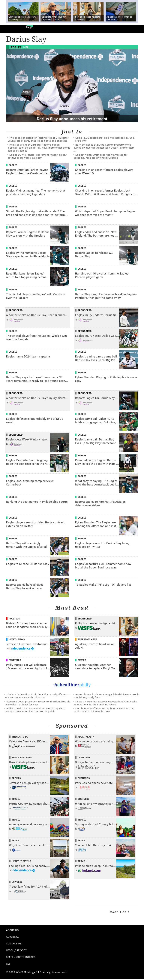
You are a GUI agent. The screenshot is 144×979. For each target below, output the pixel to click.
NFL (25, 47)
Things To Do (20, 736)
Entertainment (87, 639)
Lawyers (17, 882)
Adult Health (86, 736)
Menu (138, 29)
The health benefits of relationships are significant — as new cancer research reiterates (37, 696)
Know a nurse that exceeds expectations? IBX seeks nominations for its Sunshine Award (105, 703)
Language (84, 757)
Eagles (16, 47)
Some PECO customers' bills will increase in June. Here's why (104, 139)
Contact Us (13, 943)
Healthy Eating (21, 861)
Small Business (22, 757)
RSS (8, 963)
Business (83, 799)
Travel (16, 799)
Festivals (15, 660)
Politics (14, 618)
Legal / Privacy (16, 950)
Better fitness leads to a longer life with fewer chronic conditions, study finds (106, 696)
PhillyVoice (9, 29)
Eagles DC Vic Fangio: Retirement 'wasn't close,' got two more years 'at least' (37, 156)
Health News (17, 639)
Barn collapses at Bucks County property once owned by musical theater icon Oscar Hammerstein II (104, 147)
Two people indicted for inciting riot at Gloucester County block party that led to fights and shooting (38, 139)
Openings (84, 778)
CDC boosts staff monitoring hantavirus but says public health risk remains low (104, 710)
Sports (30, 27)
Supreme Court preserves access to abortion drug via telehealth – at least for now (37, 703)
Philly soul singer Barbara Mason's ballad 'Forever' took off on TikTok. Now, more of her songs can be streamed (39, 147)
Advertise (12, 936)
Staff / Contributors (20, 957)
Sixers (82, 660)
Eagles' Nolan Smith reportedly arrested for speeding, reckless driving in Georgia (101, 156)
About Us (12, 930)
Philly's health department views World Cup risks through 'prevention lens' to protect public (34, 710)
